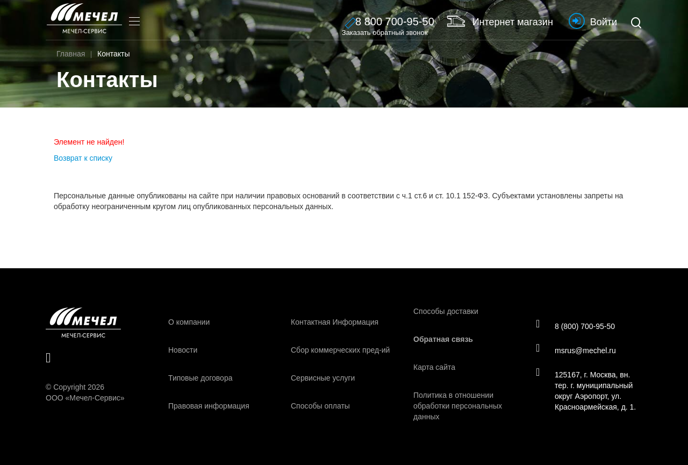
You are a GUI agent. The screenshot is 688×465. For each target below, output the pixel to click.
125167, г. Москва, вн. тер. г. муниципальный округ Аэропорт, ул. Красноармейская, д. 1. (586, 390)
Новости (182, 350)
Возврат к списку (83, 158)
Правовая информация (208, 406)
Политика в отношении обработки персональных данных (457, 406)
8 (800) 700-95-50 (575, 326)
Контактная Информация (334, 322)
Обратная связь (443, 339)
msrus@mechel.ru (576, 350)
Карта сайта (434, 367)
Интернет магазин (500, 21)
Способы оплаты (320, 406)
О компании (189, 322)
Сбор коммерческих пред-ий (340, 350)
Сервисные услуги (323, 378)
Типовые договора (200, 378)
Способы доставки (445, 311)
